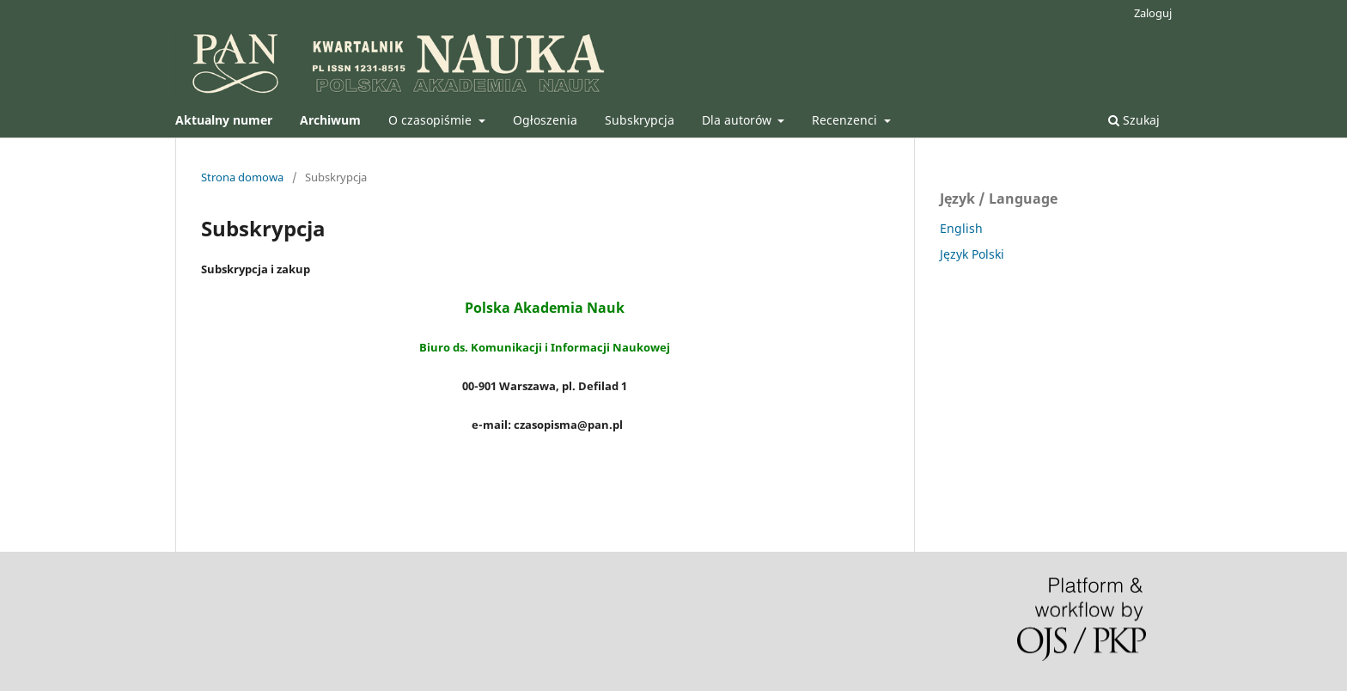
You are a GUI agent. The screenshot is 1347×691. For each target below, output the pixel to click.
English (961, 228)
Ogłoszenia (545, 120)
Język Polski (972, 254)
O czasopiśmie (431, 120)
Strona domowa (242, 177)
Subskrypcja (639, 120)
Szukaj (1134, 120)
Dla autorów (738, 120)
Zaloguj (1153, 13)
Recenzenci (846, 120)
